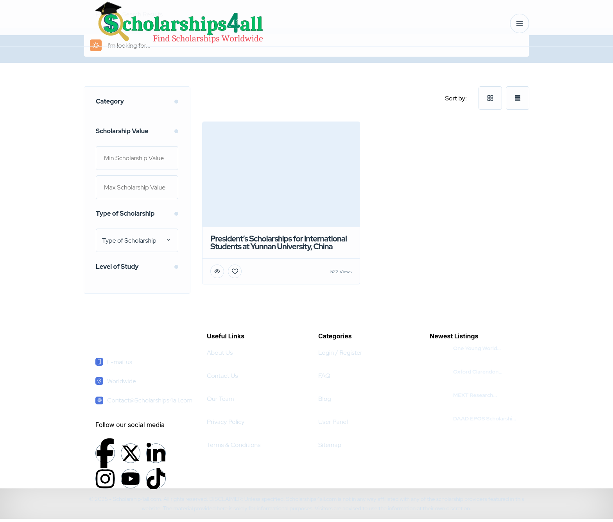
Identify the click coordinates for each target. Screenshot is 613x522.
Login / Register (340, 353)
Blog (324, 399)
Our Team (220, 399)
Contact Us (222, 376)
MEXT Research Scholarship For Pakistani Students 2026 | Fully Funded (484, 395)
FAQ (324, 376)
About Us (220, 353)
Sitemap (329, 445)
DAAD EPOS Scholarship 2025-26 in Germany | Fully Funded (484, 418)
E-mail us (119, 362)
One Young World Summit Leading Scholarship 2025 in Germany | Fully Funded (483, 348)
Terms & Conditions (233, 445)
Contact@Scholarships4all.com (149, 400)
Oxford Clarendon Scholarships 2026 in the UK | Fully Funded (484, 371)
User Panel (333, 422)
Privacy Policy (226, 422)
